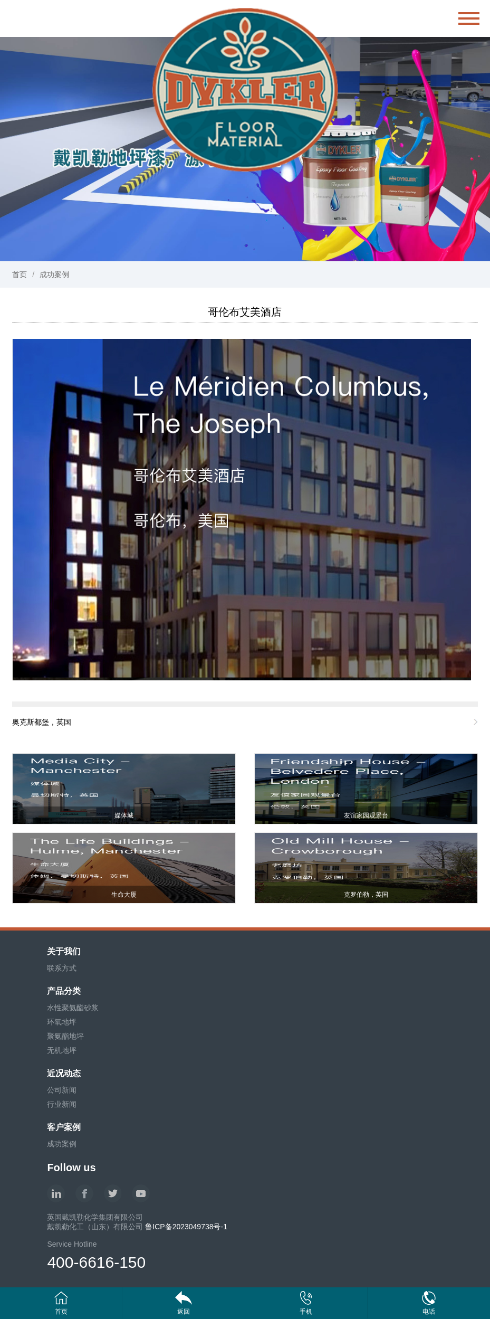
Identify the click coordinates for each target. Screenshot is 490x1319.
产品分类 (64, 990)
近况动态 (64, 1073)
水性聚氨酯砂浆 (73, 1007)
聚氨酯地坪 (65, 1036)
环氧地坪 (61, 1022)
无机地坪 (61, 1050)
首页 (19, 274)
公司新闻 (61, 1090)
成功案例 (54, 274)
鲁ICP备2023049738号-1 (186, 1226)
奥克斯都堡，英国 (41, 722)
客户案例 (64, 1127)
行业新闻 (61, 1104)
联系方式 (61, 968)
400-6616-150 (96, 1262)
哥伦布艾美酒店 (245, 312)
